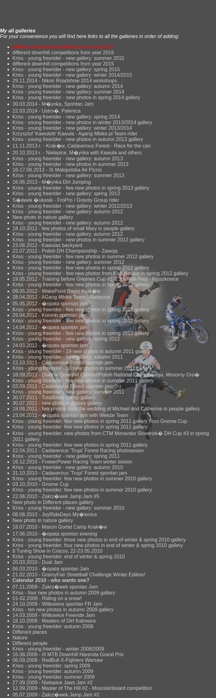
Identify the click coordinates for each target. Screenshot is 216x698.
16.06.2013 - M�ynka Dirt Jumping (51, 182)
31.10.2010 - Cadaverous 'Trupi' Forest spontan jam (69, 473)
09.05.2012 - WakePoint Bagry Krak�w (56, 291)
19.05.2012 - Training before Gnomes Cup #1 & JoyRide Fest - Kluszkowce (95, 279)
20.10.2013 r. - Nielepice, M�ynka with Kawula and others (77, 152)
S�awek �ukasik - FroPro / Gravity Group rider (65, 200)
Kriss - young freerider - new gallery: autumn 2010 (67, 467)
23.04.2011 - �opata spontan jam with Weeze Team (70, 415)
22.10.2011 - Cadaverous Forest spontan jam (62, 362)
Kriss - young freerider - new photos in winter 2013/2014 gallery (82, 122)
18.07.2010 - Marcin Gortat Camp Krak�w (59, 527)
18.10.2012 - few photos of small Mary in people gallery (73, 228)
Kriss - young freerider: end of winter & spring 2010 (68, 556)
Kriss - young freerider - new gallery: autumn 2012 (67, 211)
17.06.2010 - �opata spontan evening (54, 533)
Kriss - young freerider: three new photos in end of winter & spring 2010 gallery (99, 539)
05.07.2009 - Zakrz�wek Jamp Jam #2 (55, 694)
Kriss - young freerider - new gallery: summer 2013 (68, 175)
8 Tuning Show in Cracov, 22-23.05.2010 (57, 551)
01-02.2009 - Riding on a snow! (47, 598)
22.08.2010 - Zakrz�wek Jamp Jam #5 (55, 496)
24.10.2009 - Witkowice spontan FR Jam (57, 604)
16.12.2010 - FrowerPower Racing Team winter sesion (72, 461)
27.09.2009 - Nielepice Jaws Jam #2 (52, 682)
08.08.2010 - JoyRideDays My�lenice (54, 514)
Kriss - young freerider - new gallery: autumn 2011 (67, 357)
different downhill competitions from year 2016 (63, 52)
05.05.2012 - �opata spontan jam (50, 303)
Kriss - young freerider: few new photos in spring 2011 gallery (80, 426)
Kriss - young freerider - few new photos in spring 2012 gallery (80, 267)
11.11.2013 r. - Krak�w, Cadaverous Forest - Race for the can (81, 145)
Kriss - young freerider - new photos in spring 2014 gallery (76, 97)
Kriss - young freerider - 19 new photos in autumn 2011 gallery (81, 351)
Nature (19, 637)
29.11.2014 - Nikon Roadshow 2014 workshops (64, 80)
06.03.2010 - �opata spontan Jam (50, 568)
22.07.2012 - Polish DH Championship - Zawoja (65, 251)
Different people (30, 643)
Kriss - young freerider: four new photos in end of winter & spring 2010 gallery (97, 545)
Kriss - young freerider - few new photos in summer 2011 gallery (83, 380)
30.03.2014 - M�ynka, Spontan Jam (53, 104)
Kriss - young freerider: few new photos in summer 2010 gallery (82, 478)
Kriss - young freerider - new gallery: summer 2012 (68, 262)
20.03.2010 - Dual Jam (37, 562)
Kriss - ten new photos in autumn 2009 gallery (63, 609)
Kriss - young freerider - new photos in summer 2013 (70, 164)
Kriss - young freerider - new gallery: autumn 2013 (67, 158)
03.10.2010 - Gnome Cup (40, 484)
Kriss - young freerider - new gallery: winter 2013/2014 (72, 128)
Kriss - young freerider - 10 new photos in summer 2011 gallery (81, 368)
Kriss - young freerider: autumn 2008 (52, 626)
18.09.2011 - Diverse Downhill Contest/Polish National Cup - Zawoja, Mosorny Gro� (106, 374)
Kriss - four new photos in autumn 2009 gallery (63, 592)
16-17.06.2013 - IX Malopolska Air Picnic (57, 169)
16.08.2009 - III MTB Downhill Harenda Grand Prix (68, 654)
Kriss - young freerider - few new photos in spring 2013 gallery (80, 188)
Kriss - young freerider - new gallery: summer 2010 (68, 508)
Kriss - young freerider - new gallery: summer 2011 (68, 392)
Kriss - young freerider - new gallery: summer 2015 (68, 58)
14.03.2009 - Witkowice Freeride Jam (53, 615)
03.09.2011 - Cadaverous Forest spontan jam (62, 386)
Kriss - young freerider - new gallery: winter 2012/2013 (72, 206)
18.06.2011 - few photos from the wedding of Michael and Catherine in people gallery (106, 408)
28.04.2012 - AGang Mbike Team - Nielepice (61, 297)
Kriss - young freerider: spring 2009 (51, 665)
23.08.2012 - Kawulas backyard (47, 245)
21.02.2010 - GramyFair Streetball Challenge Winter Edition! (78, 574)
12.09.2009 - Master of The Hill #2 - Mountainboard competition (82, 688)
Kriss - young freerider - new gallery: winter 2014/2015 (72, 75)
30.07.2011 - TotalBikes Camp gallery (53, 397)
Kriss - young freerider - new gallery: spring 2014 (66, 116)
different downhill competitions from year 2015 (63, 63)
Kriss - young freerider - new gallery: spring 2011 (66, 456)
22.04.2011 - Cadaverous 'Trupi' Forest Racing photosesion (78, 450)
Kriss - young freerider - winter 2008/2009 (58, 649)
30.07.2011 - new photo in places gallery (57, 403)
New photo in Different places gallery (52, 502)
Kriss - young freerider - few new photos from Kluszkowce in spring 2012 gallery (100, 273)
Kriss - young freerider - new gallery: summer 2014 (68, 92)
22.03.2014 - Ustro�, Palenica (46, 111)
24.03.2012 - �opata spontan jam (50, 345)
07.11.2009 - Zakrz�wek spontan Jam (55, 586)
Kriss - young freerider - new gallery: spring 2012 (66, 339)
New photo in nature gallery (42, 217)
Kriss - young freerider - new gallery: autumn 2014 (67, 86)
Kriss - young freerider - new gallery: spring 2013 (66, 193)
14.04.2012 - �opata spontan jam (50, 327)
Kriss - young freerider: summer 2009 (53, 677)
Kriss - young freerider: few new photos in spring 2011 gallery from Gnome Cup (99, 421)
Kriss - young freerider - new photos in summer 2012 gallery (78, 239)
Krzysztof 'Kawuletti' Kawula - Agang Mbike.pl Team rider (75, 133)
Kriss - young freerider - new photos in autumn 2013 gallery (77, 139)
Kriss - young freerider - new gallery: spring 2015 (66, 69)
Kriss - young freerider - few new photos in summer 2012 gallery (83, 256)
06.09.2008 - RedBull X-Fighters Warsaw (57, 660)
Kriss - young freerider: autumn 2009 (52, 671)
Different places (29, 632)
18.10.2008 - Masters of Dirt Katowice (54, 620)
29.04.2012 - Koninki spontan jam (49, 315)
